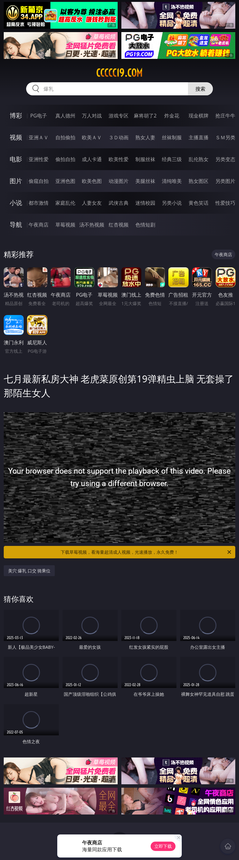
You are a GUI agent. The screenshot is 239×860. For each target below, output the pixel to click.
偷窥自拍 (39, 181)
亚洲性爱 (39, 159)
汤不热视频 (91, 224)
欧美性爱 (119, 159)
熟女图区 (199, 181)
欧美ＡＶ (92, 137)
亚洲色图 (65, 181)
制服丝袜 (145, 159)
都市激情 (39, 202)
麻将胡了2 (145, 115)
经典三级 (172, 159)
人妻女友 (92, 202)
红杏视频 (119, 224)
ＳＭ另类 (225, 137)
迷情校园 (145, 202)
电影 (16, 159)
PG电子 (38, 115)
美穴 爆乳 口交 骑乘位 (29, 571)
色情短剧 (145, 224)
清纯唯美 (172, 181)
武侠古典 (119, 202)
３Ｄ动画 (119, 137)
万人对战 (92, 115)
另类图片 (225, 181)
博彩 (16, 115)
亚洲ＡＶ (39, 137)
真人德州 (65, 115)
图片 (16, 181)
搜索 (200, 88)
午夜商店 (39, 224)
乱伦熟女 (199, 159)
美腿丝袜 (145, 181)
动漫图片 (119, 181)
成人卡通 (92, 159)
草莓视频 (65, 224)
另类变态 (225, 159)
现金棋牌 (199, 115)
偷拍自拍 (65, 159)
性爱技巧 (225, 202)
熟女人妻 (145, 137)
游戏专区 (119, 115)
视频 (16, 137)
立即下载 (163, 846)
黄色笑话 (199, 202)
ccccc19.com (119, 73)
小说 (16, 202)
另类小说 (172, 202)
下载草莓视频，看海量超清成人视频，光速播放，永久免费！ (146, 552)
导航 (16, 224)
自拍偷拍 (65, 137)
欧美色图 (92, 181)
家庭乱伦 (65, 202)
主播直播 (199, 137)
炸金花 (171, 115)
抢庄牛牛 (225, 115)
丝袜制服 (172, 137)
